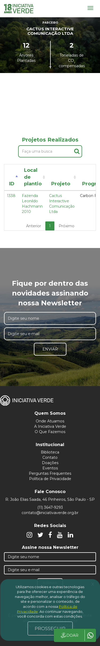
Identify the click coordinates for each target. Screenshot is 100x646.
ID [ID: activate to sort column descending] (11, 184)
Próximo (66, 226)
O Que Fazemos (50, 431)
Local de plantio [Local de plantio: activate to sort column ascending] (33, 177)
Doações (50, 462)
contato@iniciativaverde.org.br (50, 512)
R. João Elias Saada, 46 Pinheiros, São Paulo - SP (50, 499)
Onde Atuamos (50, 421)
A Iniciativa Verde (50, 426)
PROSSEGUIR (50, 628)
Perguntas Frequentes (50, 473)
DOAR (69, 635)
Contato (50, 457)
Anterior (33, 226)
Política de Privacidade (50, 478)
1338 (11, 195)
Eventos (50, 468)
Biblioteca (50, 452)
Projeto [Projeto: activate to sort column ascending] (60, 184)
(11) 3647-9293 (50, 507)
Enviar (50, 349)
